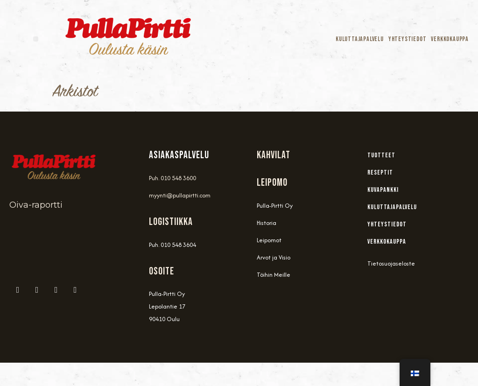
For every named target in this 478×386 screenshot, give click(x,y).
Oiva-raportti (36, 205)
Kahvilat (273, 155)
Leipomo (272, 182)
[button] (35, 39)
